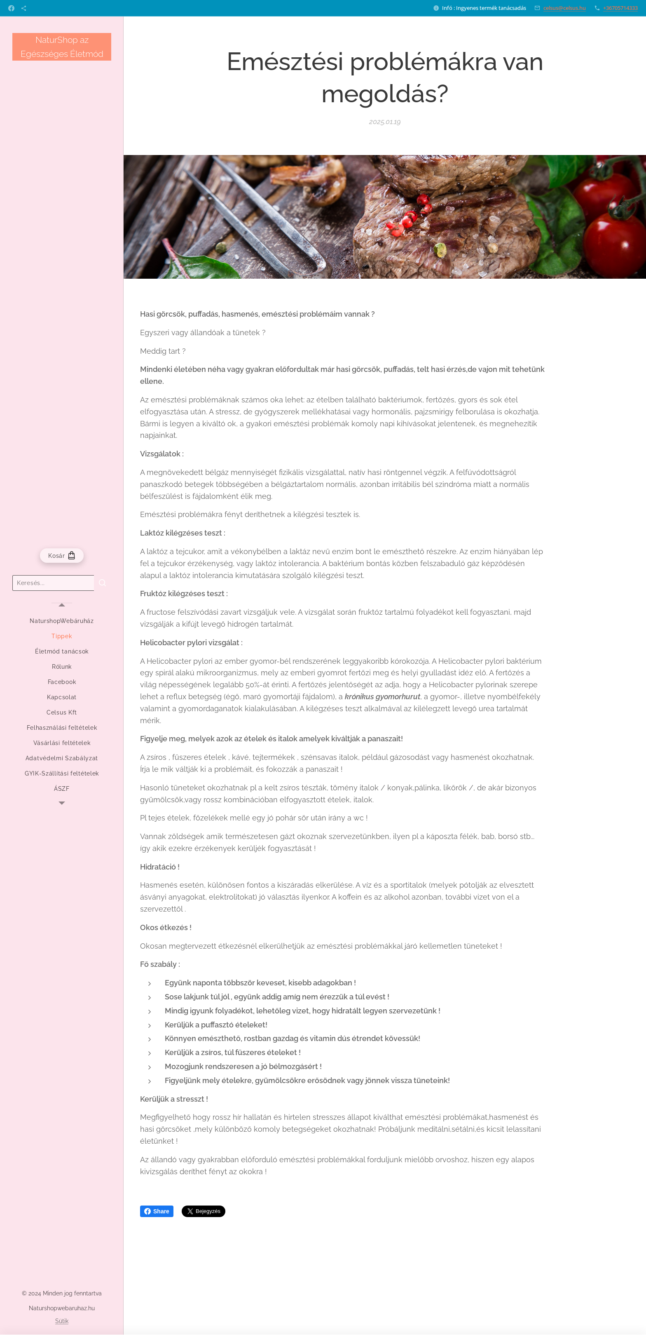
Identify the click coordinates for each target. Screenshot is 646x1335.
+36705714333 (620, 8)
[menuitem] (61, 621)
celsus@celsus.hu (564, 8)
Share (156, 1211)
